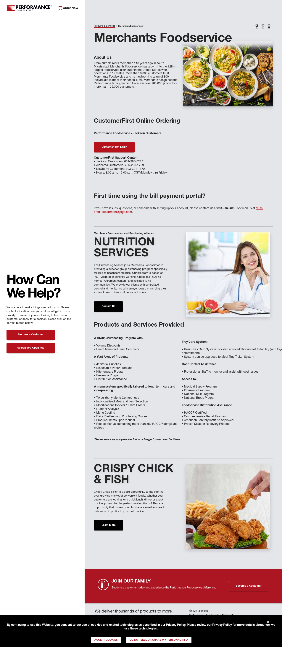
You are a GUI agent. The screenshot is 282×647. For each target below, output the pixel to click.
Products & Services (145, 8)
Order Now (68, 8)
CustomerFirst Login (114, 147)
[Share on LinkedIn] (263, 26)
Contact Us (108, 306)
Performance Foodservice (29, 8)
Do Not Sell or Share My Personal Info (159, 640)
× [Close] (268, 622)
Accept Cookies (106, 640)
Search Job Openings (30, 348)
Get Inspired (215, 8)
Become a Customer (30, 334)
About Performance (104, 8)
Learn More (108, 525)
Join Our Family (247, 8)
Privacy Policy (175, 625)
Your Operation (182, 8)
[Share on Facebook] (257, 26)
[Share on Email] (269, 26)
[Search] (273, 9)
